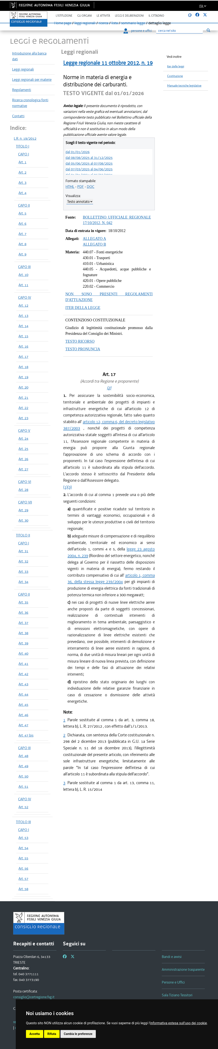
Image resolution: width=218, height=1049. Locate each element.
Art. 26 (23, 459)
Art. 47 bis (26, 735)
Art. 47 (23, 725)
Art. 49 (23, 766)
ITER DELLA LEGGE (82, 308)
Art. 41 (23, 663)
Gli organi (84, 15)
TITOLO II (23, 535)
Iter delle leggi (175, 66)
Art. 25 (23, 448)
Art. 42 (23, 674)
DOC (90, 186)
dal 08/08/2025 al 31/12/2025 (89, 157)
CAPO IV (24, 297)
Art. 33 (23, 571)
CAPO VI (24, 481)
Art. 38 (23, 633)
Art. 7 (22, 233)
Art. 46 (23, 714)
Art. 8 (22, 244)
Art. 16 (23, 346)
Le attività (103, 15)
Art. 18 (23, 366)
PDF (80, 186)
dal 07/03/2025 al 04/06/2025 (89, 169)
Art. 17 (23, 356)
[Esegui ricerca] (208, 30)
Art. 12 (23, 305)
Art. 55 (23, 858)
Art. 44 (23, 694)
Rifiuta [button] (51, 1034)
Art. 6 (22, 223)
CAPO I (23, 154)
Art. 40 (23, 653)
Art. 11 (23, 285)
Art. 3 (22, 182)
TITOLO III (23, 822)
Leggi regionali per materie (32, 79)
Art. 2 (22, 172)
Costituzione (175, 76)
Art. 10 (23, 274)
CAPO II (24, 205)
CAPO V (24, 430)
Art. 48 (23, 755)
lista (115, 23)
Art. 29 (23, 510)
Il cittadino (156, 15)
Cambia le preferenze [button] (78, 1034)
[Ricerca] (179, 30)
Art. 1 (22, 162)
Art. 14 (23, 326)
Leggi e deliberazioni (129, 15)
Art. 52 (23, 807)
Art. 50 (23, 776)
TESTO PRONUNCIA (82, 349)
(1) (65, 487)
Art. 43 (23, 684)
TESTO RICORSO (80, 341)
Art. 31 (23, 551)
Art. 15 (23, 336)
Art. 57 (23, 878)
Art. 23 (23, 418)
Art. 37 (23, 622)
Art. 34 (23, 581)
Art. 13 (23, 315)
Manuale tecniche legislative (184, 86)
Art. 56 (23, 868)
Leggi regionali (23, 69)
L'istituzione (64, 15)
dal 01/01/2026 (78, 151)
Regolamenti (21, 89)
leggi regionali (85, 23)
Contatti (18, 116)
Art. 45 (23, 704)
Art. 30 (23, 520)
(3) (69, 487)
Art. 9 (22, 254)
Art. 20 (23, 387)
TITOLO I (22, 146)
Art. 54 (23, 848)
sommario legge (133, 23)
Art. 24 (23, 438)
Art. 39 (23, 643)
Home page (62, 23)
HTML (70, 186)
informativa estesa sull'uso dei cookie (178, 1023)
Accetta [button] (34, 1034)
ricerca (103, 23)
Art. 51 (23, 786)
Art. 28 (23, 489)
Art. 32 (23, 561)
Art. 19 (23, 377)
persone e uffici (137, 31)
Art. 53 (23, 837)
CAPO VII (25, 502)
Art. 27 (23, 469)
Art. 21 (23, 397)
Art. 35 (23, 602)
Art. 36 (23, 612)
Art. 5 (22, 213)
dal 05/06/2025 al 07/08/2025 (89, 163)
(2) (109, 387)
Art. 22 (23, 407)
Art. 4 (22, 192)
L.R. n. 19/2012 (25, 138)
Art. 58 (23, 888)
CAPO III (24, 266)
